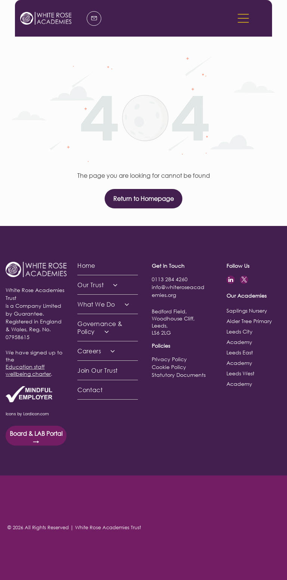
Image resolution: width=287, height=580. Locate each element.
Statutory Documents (179, 374)
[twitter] (244, 281)
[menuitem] (107, 265)
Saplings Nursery (246, 310)
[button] (243, 18)
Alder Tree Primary (249, 321)
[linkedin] (230, 281)
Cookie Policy (169, 366)
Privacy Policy (169, 359)
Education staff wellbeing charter (28, 370)
